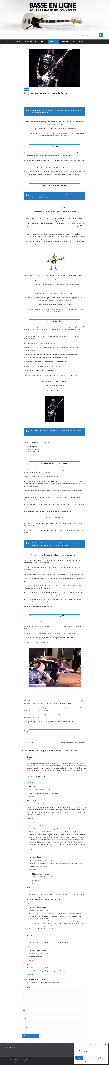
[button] (105, 1044)
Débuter (28, 41)
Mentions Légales (11, 1047)
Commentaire (27, 987)
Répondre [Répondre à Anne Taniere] (30, 818)
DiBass (34, 97)
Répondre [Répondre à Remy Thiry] (30, 946)
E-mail (24, 1019)
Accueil (9, 41)
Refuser (88, 1058)
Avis (74, 41)
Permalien (45, 759)
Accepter (79, 1058)
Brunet (29, 757)
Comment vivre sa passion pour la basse (73, 743)
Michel (31, 822)
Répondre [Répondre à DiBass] (31, 796)
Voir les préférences (100, 1058)
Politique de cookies (90, 1061)
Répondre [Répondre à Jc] (30, 974)
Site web (24, 1027)
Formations (19, 41)
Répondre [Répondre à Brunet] (30, 782)
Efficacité (52, 41)
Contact (8, 1051)
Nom (23, 1011)
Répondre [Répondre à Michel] (31, 853)
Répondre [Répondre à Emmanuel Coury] (33, 869)
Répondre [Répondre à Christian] (30, 903)
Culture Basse (39, 41)
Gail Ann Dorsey (28, 743)
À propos (81, 41)
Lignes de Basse (65, 41)
